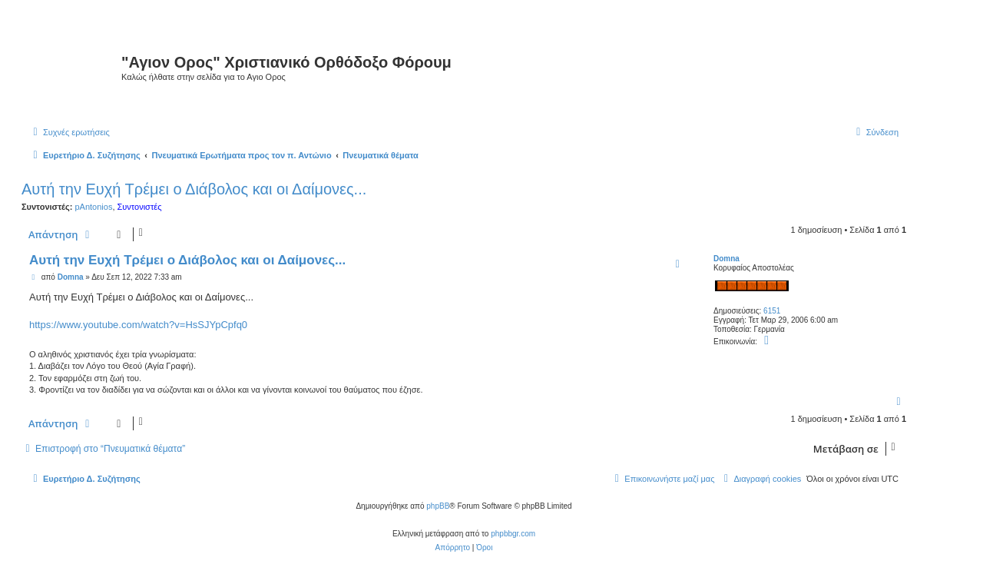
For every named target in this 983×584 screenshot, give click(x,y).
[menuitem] (69, 132)
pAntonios (93, 206)
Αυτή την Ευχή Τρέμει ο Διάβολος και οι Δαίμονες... (194, 189)
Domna (726, 258)
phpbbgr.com (513, 533)
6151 (771, 311)
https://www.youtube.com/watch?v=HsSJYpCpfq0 (138, 324)
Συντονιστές (139, 206)
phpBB (437, 506)
